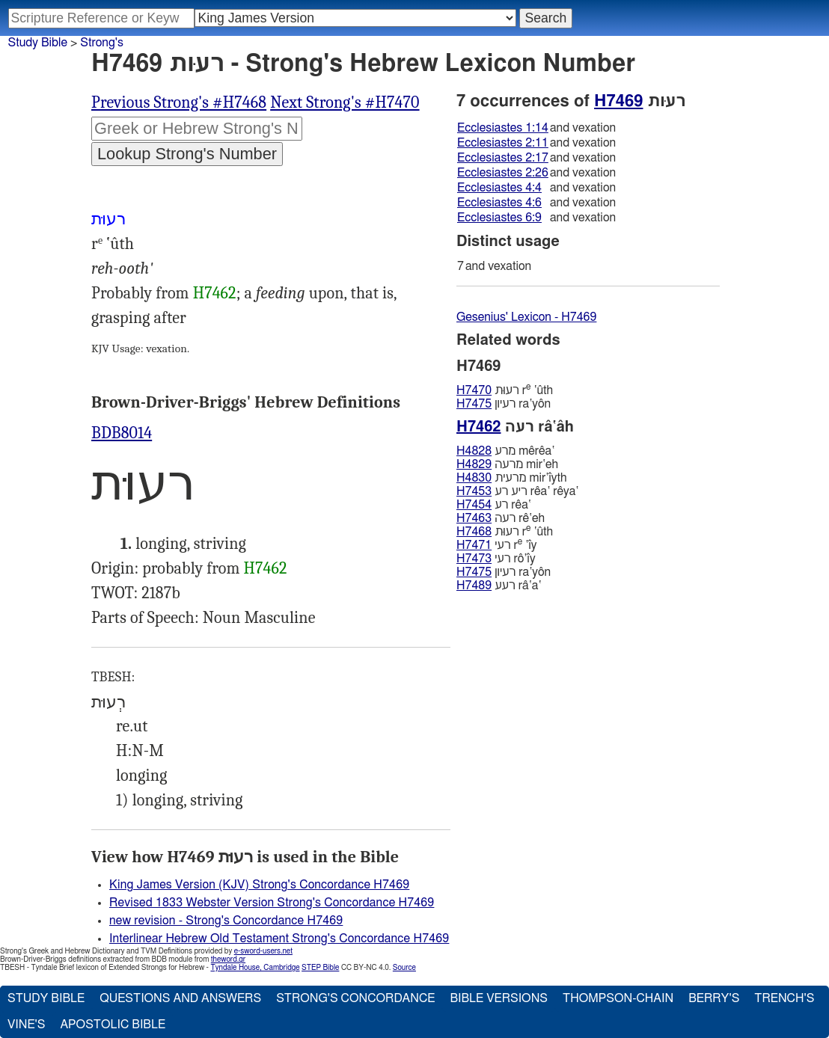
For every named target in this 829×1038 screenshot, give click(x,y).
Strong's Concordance (355, 998)
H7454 (474, 505)
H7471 (474, 545)
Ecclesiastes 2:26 (502, 173)
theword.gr (228, 959)
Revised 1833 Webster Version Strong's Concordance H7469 (271, 903)
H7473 (474, 559)
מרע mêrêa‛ (505, 451)
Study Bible (37, 43)
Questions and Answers (180, 998)
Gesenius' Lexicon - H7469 (526, 317)
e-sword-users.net (263, 951)
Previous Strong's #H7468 (178, 102)
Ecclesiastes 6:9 (499, 218)
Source (404, 967)
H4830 (474, 478)
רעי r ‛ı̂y (496, 544)
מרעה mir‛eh (507, 464)
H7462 (214, 293)
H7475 (474, 404)
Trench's (784, 998)
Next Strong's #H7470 (344, 102)
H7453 (474, 491)
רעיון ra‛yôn (503, 404)
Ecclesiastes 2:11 (502, 143)
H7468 (474, 532)
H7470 (474, 390)
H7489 (474, 586)
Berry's (713, 998)
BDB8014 (121, 433)
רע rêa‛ (493, 505)
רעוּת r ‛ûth (504, 390)
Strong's (101, 43)
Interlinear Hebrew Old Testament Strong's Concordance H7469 (279, 939)
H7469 (618, 101)
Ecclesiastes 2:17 (502, 158)
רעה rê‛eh (500, 518)
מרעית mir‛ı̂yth (511, 478)
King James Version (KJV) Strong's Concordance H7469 (259, 885)
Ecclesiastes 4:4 (499, 188)
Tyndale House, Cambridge (254, 967)
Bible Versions (499, 998)
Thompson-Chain (618, 998)
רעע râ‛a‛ (498, 586)
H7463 (474, 518)
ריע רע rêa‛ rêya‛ (517, 491)
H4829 (474, 464)
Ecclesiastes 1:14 (502, 128)
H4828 (474, 451)
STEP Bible (320, 967)
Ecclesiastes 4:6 (499, 203)
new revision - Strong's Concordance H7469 (226, 921)
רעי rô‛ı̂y (496, 559)
